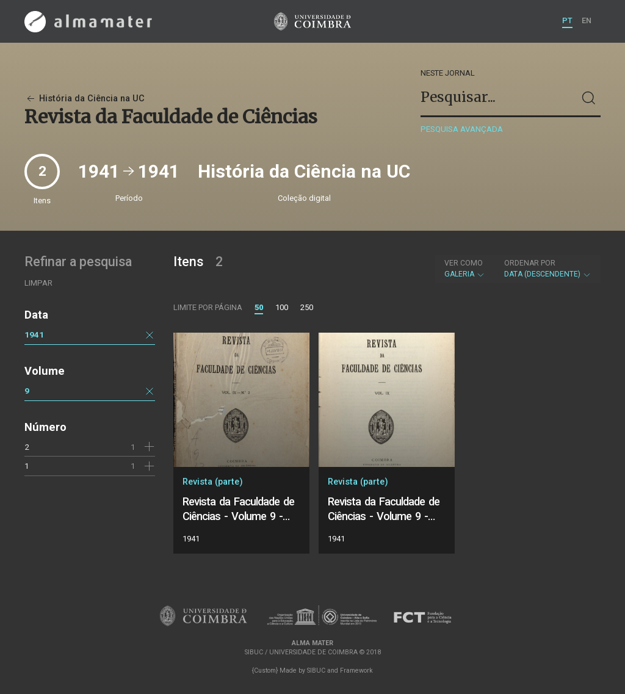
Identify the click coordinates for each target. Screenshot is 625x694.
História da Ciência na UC (84, 98)
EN (586, 20)
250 (306, 307)
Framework (356, 670)
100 (281, 307)
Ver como (463, 263)
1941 (34, 334)
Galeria (464, 268)
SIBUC (316, 670)
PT (567, 20)
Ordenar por (529, 263)
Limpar (38, 282)
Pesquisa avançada (462, 129)
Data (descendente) (547, 268)
